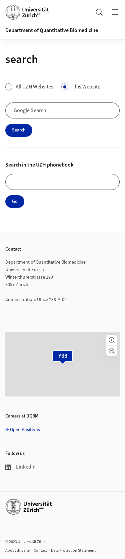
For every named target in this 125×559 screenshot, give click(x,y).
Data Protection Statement (73, 550)
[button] (111, 340)
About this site (17, 550)
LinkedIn (20, 467)
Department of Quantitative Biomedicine (51, 30)
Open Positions (25, 430)
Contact (40, 550)
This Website (86, 86)
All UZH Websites (34, 86)
